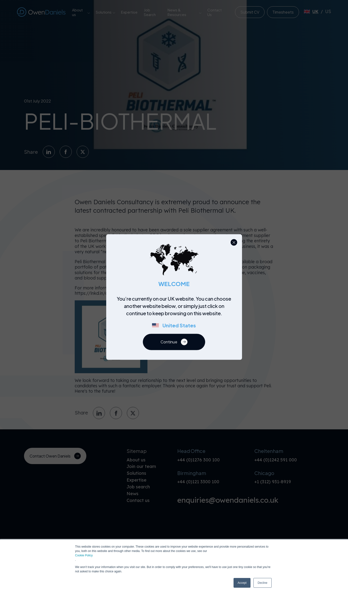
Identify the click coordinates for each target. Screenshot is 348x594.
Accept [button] (242, 583)
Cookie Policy (84, 555)
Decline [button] (262, 583)
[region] (175, 314)
